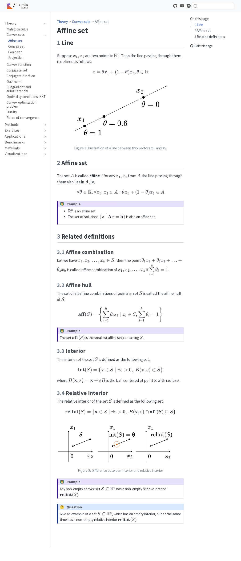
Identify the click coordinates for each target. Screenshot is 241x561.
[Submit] (195, 6)
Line (198, 24)
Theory (62, 21)
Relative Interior (210, 61)
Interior (204, 54)
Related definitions (209, 36)
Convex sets (81, 21)
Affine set (202, 30)
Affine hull (205, 48)
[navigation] (44, 23)
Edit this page (201, 70)
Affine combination (212, 42)
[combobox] (213, 6)
